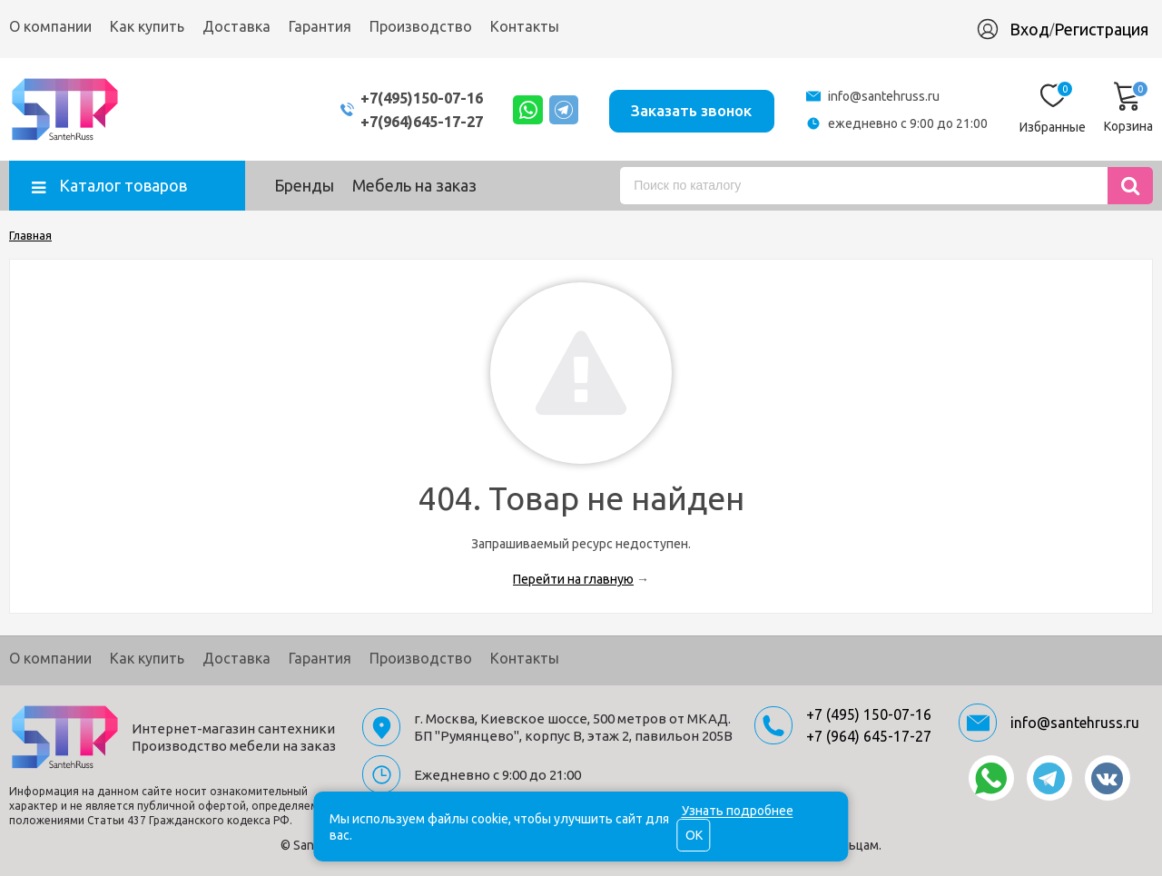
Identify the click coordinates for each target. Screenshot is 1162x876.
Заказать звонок (688, 108)
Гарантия (320, 26)
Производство (420, 26)
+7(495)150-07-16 (402, 97)
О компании (50, 26)
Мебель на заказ (414, 185)
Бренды (304, 185)
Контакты (524, 26)
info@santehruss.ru (884, 96)
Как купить (147, 26)
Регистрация (1101, 29)
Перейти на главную (573, 579)
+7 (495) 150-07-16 (868, 714)
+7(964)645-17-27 (402, 121)
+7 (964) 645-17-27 (868, 736)
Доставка (236, 26)
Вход (1029, 29)
